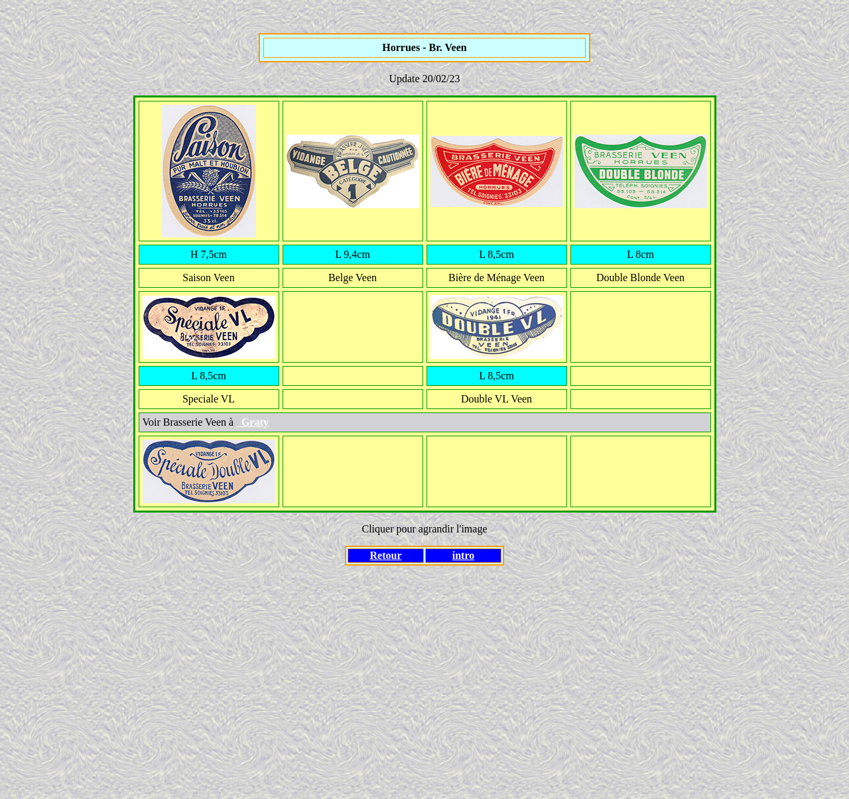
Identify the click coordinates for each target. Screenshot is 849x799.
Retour (386, 555)
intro (463, 555)
